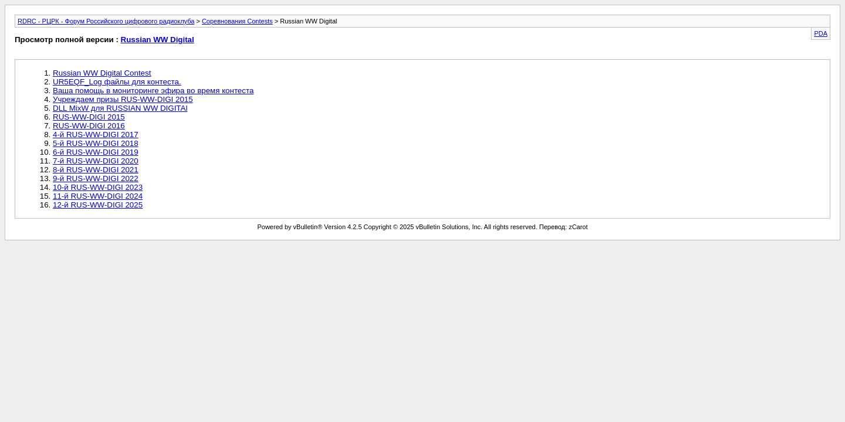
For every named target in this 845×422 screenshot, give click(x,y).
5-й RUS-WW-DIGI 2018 (95, 143)
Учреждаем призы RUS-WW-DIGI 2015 (123, 99)
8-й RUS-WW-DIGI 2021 (95, 169)
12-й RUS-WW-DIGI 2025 (98, 204)
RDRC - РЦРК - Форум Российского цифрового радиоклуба (106, 21)
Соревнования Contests (237, 21)
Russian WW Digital (157, 39)
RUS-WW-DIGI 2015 (89, 117)
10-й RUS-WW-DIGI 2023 (98, 187)
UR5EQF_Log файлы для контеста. (117, 81)
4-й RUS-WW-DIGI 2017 (95, 134)
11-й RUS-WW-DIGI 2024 (98, 196)
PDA (820, 33)
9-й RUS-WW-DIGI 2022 (95, 178)
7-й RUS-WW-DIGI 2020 (95, 160)
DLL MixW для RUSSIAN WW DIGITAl (120, 108)
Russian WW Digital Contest (102, 73)
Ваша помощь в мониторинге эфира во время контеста (153, 90)
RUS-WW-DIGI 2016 (89, 125)
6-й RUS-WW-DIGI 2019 (95, 152)
